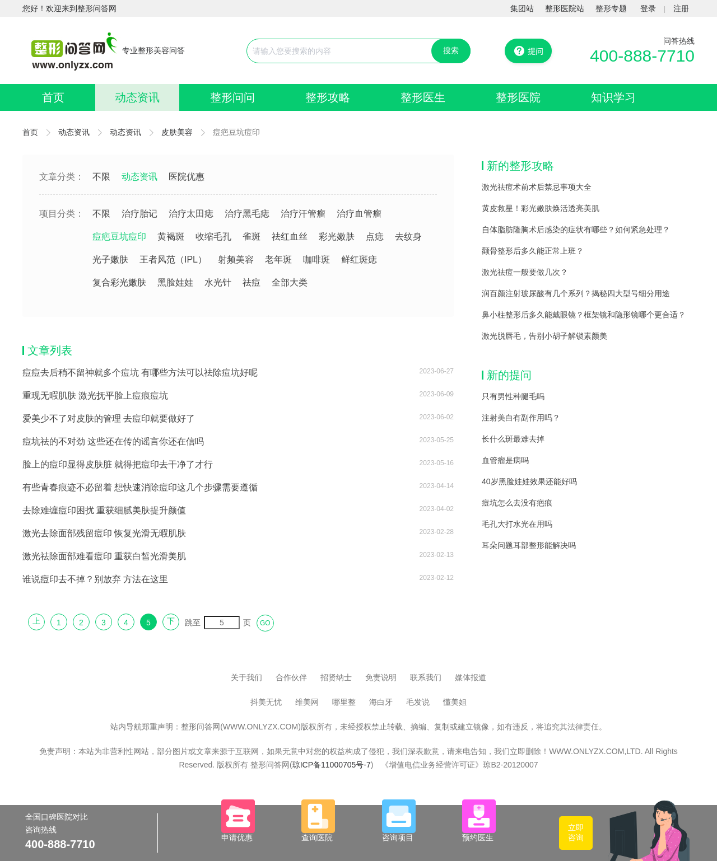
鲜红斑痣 (359, 259)
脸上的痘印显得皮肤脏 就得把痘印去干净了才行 (117, 464)
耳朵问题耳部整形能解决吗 (529, 545)
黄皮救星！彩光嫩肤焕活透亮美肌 (540, 208)
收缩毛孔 (213, 236)
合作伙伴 (291, 677)
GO (265, 623)
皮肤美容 (177, 132)
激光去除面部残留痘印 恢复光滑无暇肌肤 (104, 533)
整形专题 (611, 8)
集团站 (522, 8)
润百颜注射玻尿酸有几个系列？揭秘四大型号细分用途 (576, 293)
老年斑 (278, 259)
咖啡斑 (316, 259)
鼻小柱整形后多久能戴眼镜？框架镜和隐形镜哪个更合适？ (584, 314)
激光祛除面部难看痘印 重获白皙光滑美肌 (104, 556)
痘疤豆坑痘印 (119, 236)
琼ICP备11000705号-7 (331, 764)
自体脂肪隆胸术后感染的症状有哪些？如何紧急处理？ (576, 229)
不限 (101, 176)
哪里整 (344, 702)
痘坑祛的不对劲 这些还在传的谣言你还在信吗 (113, 441)
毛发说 (418, 702)
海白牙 (381, 702)
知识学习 (613, 97)
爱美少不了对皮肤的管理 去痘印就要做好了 (108, 418)
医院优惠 (186, 176)
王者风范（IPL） (173, 259)
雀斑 (251, 236)
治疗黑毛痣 (247, 213)
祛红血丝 (290, 236)
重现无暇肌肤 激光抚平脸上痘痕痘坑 (95, 395)
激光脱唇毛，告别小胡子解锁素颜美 (544, 335)
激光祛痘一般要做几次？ (525, 272)
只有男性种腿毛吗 (513, 396)
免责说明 (381, 677)
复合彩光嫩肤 (119, 282)
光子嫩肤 (110, 259)
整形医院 (518, 97)
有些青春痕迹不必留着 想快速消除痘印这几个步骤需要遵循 (140, 487)
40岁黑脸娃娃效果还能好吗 (529, 481)
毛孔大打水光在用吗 (517, 524)
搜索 (451, 50)
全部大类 (290, 282)
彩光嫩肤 (337, 236)
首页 (53, 97)
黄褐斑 (170, 236)
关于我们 (246, 677)
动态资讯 (137, 97)
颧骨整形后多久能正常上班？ (533, 250)
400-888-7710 (642, 55)
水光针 (217, 282)
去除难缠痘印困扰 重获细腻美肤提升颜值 (104, 510)
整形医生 (423, 97)
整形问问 (232, 97)
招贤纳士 (336, 677)
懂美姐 (455, 702)
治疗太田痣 (191, 213)
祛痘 (251, 282)
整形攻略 (327, 97)
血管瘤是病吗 (505, 460)
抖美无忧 (266, 702)
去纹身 (408, 236)
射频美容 (236, 259)
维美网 (307, 702)
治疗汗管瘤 (303, 213)
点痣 (375, 236)
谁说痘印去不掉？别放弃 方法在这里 (95, 579)
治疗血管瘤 (359, 213)
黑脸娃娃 (175, 282)
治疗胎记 (139, 213)
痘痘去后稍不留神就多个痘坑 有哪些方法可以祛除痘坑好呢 (140, 372)
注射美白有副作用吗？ (521, 417)
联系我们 (425, 677)
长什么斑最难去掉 (513, 438)
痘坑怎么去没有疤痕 (517, 502)
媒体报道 (470, 677)
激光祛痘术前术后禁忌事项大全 (537, 187)
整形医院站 (564, 8)
